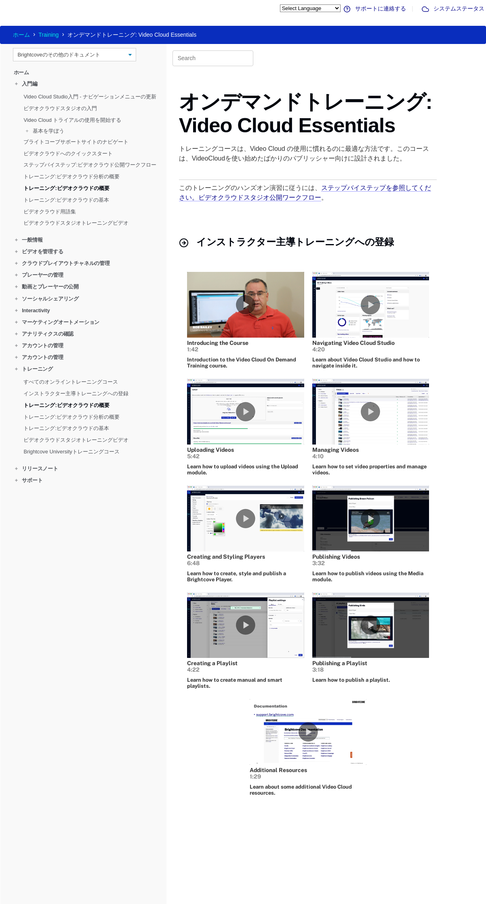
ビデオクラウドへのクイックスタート (68, 153)
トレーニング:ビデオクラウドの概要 (66, 188)
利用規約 (313, 898)
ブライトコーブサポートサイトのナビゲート (75, 142)
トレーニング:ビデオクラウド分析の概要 (71, 176)
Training (48, 34)
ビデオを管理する (39, 251)
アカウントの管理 (39, 345)
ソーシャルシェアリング (47, 298)
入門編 (26, 84)
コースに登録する (255, 866)
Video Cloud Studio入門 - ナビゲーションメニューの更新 (89, 97)
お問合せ (321, 866)
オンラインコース (255, 860)
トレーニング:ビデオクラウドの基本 (66, 200)
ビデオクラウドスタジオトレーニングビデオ (75, 223)
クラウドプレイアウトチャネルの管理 (62, 263)
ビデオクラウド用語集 (49, 211)
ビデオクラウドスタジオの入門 (60, 108)
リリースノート (36, 469)
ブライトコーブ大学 (258, 873)
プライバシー (283, 898)
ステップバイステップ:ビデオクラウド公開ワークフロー (89, 165)
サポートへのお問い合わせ (166, 873)
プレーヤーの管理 (39, 275)
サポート (29, 480)
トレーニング (34, 369)
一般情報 (29, 240)
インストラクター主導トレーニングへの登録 (75, 393)
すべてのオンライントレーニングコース (70, 382)
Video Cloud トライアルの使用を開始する (72, 120)
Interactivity (32, 310)
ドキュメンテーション (162, 879)
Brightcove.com (326, 860)
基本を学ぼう (44, 130)
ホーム (21, 34)
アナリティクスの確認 (44, 334)
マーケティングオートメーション (57, 322)
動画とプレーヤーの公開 (47, 287)
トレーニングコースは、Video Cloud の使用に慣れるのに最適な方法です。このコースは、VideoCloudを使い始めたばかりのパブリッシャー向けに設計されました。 (304, 153)
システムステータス (452, 8)
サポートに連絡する (374, 8)
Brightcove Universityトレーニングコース (71, 452)
